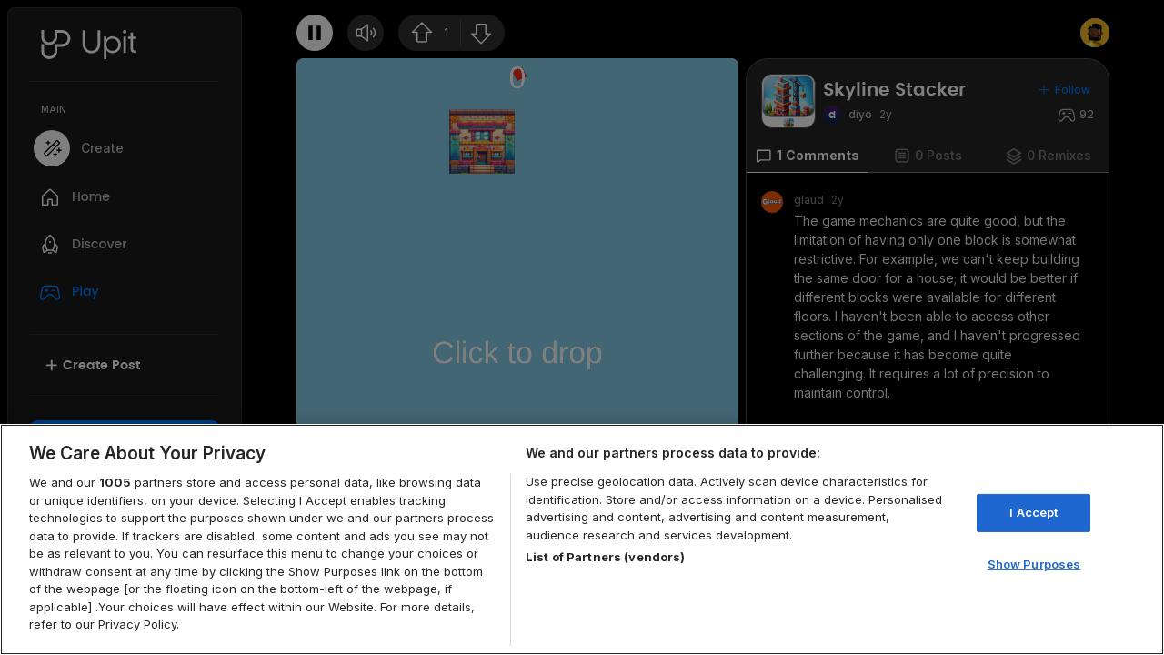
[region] (582, 539)
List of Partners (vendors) (605, 556)
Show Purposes (1034, 564)
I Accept (1033, 512)
